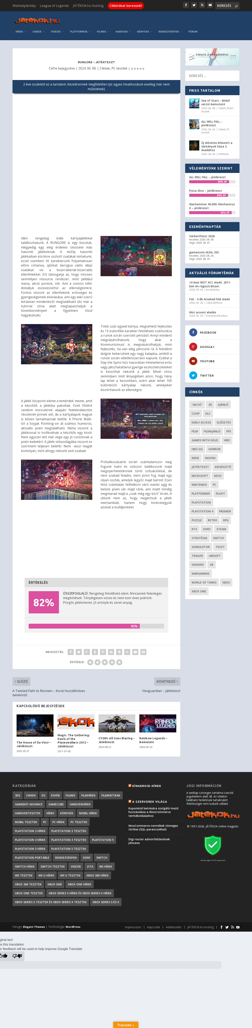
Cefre (53, 65)
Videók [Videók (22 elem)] (76, 864)
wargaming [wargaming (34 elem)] (200, 571)
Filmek (101, 29)
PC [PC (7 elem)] (44, 819)
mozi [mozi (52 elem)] (218, 473)
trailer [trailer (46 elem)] (197, 553)
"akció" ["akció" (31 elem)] (197, 402)
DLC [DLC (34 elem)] (208, 411)
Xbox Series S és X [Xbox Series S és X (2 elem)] (105, 899)
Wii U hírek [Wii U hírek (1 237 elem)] (46, 873)
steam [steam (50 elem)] (221, 526)
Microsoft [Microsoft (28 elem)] (200, 473)
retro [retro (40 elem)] (212, 517)
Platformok (78, 29)
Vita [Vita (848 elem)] (90, 864)
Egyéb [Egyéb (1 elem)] (55, 793)
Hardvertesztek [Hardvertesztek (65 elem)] (27, 810)
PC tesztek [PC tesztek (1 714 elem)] (78, 819)
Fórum (192, 29)
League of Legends (54, 5)
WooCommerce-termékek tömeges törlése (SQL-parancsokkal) (153, 825)
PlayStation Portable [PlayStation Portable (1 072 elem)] (32, 855)
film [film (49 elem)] (195, 429)
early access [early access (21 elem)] (201, 420)
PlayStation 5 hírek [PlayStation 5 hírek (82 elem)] (30, 846)
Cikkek (37, 29)
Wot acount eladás (202, 310)
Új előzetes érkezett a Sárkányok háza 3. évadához (216, 143)
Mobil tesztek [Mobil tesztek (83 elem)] (26, 819)
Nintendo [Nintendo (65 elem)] (199, 482)
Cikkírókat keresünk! (126, 5)
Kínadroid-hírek (146, 783)
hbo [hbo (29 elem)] (227, 437)
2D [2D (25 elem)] (210, 402)
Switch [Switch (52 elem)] (218, 535)
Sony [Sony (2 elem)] (86, 855)
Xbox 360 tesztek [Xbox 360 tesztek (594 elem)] (28, 882)
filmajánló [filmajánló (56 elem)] (212, 429)
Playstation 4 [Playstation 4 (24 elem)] (202, 509)
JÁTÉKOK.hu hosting (88, 5)
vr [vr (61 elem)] (211, 562)
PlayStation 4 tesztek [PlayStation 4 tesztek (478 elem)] (68, 837)
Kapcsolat (153, 924)
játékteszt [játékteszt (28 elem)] (200, 464)
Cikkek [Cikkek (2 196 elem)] (31, 793)
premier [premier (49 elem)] (225, 509)
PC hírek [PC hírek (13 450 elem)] (58, 819)
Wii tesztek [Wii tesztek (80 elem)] (24, 873)
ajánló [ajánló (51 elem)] (223, 402)
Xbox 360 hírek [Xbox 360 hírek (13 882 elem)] (97, 873)
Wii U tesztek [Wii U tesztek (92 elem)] (70, 873)
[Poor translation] (17, 953)
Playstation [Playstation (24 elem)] (201, 500)
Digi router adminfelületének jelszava (149, 838)
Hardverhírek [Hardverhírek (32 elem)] (80, 802)
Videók (56, 29)
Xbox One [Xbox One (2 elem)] (54, 882)
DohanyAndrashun (217, 313)
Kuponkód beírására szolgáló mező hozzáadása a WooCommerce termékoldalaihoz (153, 809)
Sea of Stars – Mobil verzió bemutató (215, 99)
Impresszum (133, 924)
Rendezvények (169, 29)
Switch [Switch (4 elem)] (101, 855)
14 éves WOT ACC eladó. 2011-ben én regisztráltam (210, 281)
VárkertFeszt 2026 (202, 233)
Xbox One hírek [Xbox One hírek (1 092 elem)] (79, 882)
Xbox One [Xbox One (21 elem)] (199, 589)
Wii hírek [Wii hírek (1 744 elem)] (105, 864)
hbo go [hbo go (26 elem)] (197, 446)
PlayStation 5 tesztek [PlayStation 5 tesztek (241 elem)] (68, 846)
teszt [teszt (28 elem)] (220, 544)
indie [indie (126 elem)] (195, 455)
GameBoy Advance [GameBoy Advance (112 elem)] (29, 802)
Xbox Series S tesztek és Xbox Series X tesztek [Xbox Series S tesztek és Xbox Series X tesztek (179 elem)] (51, 899)
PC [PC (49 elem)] (214, 482)
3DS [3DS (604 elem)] (17, 793)
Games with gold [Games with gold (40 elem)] (205, 437)
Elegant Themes (34, 924)
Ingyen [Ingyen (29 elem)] (210, 455)
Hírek (19, 29)
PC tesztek (119, 65)
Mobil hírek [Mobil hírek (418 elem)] (88, 810)
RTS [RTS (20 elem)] (194, 526)
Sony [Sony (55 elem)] (207, 526)
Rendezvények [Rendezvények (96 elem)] (66, 855)
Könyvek (143, 29)
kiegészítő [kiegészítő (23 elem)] (223, 464)
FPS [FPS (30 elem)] (228, 429)
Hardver (122, 29)
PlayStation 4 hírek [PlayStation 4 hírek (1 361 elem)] (30, 837)
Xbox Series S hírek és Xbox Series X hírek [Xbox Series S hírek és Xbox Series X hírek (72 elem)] (80, 890)
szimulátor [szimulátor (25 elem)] (201, 544)
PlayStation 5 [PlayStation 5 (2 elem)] (103, 837)
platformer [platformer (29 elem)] (201, 491)
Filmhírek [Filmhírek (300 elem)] (88, 793)
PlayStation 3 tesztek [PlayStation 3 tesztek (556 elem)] (68, 828)
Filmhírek (223, 151)
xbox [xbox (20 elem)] (226, 580)
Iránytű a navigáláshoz (212, 52)
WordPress (73, 924)
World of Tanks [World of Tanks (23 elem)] (204, 580)
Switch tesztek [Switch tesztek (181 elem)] (53, 864)
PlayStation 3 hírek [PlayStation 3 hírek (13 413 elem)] (30, 828)
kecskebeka (212, 287)
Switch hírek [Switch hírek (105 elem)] (25, 864)
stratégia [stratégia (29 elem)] (199, 535)
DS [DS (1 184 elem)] (43, 793)
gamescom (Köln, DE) (204, 250)
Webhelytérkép (24, 5)
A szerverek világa (149, 799)
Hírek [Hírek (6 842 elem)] (50, 810)
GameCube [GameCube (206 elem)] (56, 802)
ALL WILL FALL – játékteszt (211, 121)
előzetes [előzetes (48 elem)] (224, 420)
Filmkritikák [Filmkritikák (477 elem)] (110, 793)
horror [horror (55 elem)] (214, 446)
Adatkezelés (174, 924)
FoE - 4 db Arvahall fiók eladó (209, 297)
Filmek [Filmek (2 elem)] (70, 793)
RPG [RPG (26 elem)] (226, 517)
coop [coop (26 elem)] (196, 411)
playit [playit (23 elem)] (220, 491)
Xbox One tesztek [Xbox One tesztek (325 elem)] (29, 890)
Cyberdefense (214, 300)
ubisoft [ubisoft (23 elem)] (215, 553)
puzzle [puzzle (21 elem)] (197, 517)
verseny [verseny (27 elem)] (198, 562)
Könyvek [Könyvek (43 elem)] (66, 810)
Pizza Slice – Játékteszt (205, 188)
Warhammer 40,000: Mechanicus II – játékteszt (212, 203)
